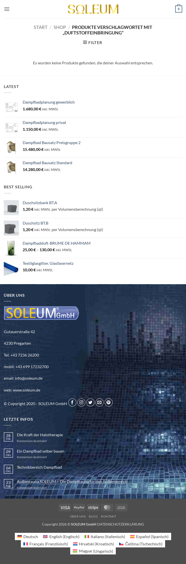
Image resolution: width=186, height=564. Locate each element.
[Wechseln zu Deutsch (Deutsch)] (28, 536)
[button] (7, 9)
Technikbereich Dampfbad (39, 467)
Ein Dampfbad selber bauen (40, 451)
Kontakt (108, 516)
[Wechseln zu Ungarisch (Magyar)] (93, 551)
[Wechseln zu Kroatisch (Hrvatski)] (93, 543)
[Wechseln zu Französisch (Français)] (45, 543)
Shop (60, 27)
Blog (93, 516)
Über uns (78, 516)
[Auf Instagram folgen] (81, 402)
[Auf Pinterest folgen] (108, 402)
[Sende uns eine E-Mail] (99, 402)
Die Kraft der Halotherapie (40, 434)
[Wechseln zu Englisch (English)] (61, 536)
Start (41, 27)
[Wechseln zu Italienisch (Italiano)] (105, 536)
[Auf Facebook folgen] (72, 402)
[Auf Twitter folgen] (90, 402)
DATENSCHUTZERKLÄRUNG (120, 524)
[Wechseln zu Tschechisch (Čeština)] (141, 543)
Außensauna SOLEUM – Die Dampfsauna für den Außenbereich (72, 481)
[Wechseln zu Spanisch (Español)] (149, 536)
